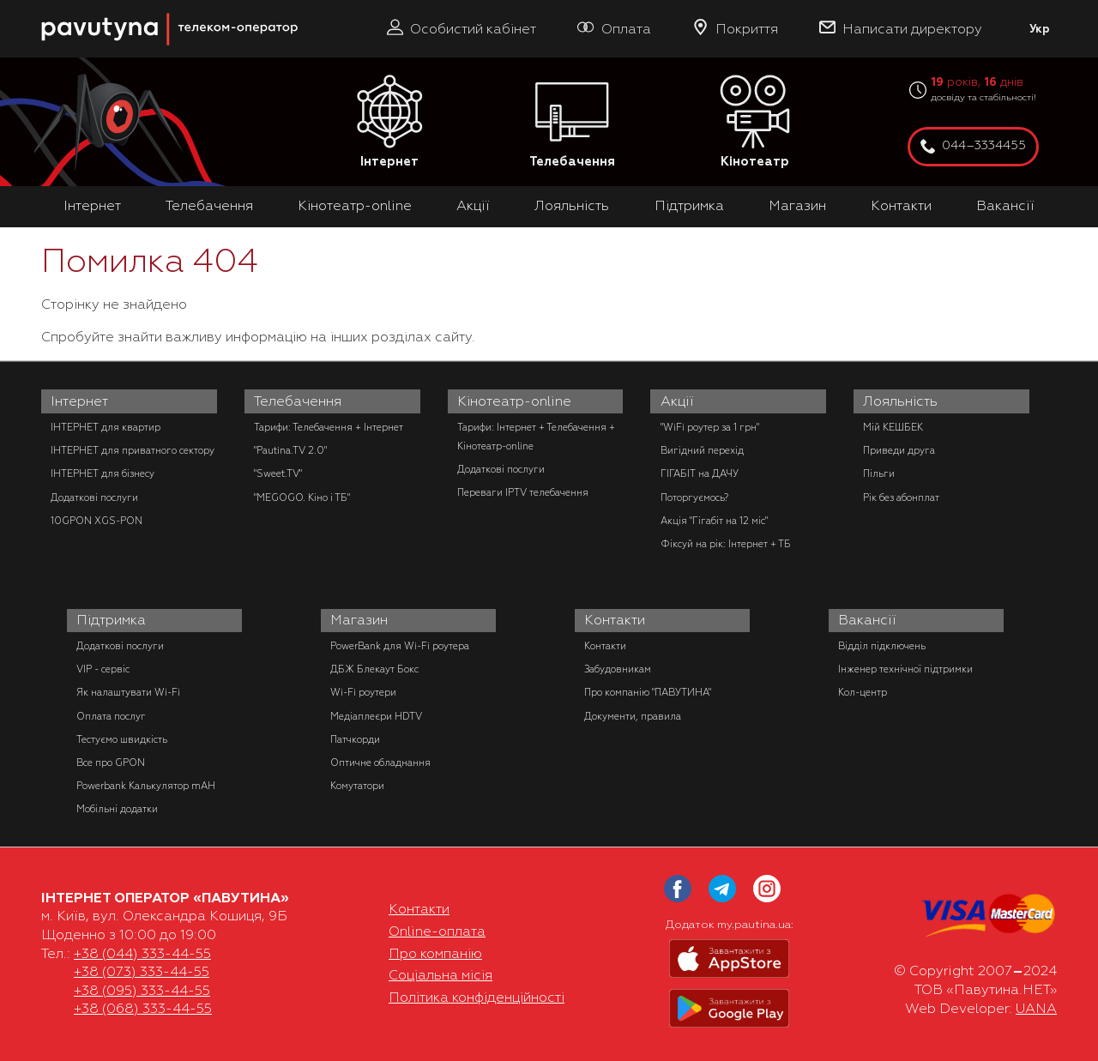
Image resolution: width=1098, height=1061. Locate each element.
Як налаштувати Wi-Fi (128, 692)
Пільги (879, 473)
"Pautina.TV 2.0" (290, 450)
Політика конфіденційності (476, 997)
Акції (473, 205)
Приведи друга (899, 450)
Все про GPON (110, 763)
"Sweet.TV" (278, 473)
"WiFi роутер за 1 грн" (710, 427)
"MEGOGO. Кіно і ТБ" (302, 497)
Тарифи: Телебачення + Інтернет (328, 427)
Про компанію (435, 953)
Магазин (797, 205)
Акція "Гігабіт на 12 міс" (714, 521)
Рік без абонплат (901, 497)
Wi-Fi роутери (363, 692)
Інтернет (389, 122)
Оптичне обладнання (380, 763)
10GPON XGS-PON (96, 521)
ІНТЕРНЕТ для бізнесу (102, 473)
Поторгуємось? (694, 497)
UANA (1036, 1008)
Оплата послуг (111, 716)
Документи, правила (632, 716)
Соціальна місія (440, 975)
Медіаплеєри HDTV (376, 716)
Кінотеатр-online (355, 205)
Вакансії (1005, 205)
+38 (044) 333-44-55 (142, 953)
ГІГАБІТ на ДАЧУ (700, 473)
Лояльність (571, 205)
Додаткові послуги (94, 497)
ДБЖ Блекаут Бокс (374, 669)
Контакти (901, 205)
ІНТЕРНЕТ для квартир (105, 427)
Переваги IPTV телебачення (522, 492)
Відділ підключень (882, 646)
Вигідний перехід (702, 450)
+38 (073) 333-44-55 (141, 971)
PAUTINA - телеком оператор (50, 8)
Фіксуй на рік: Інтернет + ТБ (726, 544)
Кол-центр (862, 692)
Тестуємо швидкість (121, 739)
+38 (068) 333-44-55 (143, 1008)
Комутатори (357, 786)
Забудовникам (617, 669)
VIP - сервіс (103, 669)
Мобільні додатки (117, 809)
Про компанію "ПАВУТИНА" (647, 692)
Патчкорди (355, 739)
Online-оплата (437, 931)
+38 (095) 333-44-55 (142, 990)
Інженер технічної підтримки (905, 669)
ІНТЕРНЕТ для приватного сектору (132, 450)
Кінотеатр (755, 122)
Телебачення (572, 122)
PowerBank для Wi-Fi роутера (399, 646)
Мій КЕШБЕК (893, 427)
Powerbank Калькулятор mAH (145, 786)
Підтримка (689, 205)
